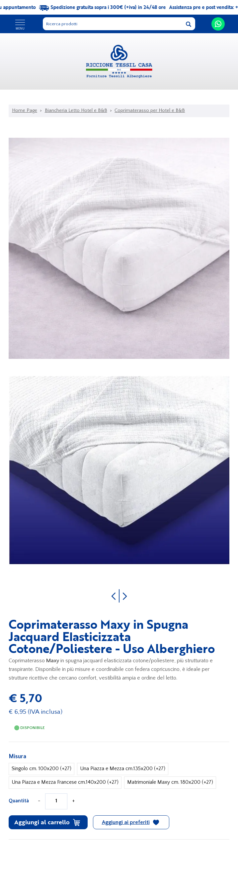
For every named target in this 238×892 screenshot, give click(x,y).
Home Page (24, 110)
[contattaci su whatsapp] (218, 24)
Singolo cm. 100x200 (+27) (41, 768)
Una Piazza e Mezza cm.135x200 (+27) (122, 768)
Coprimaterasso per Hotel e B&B (150, 110)
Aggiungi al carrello (47, 822)
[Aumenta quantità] (73, 801)
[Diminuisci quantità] (39, 801)
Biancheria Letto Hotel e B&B (76, 110)
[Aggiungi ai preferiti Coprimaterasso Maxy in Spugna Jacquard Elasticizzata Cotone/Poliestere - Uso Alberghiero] (131, 822)
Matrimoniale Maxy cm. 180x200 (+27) (170, 782)
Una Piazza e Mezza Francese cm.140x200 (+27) (65, 782)
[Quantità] (56, 801)
